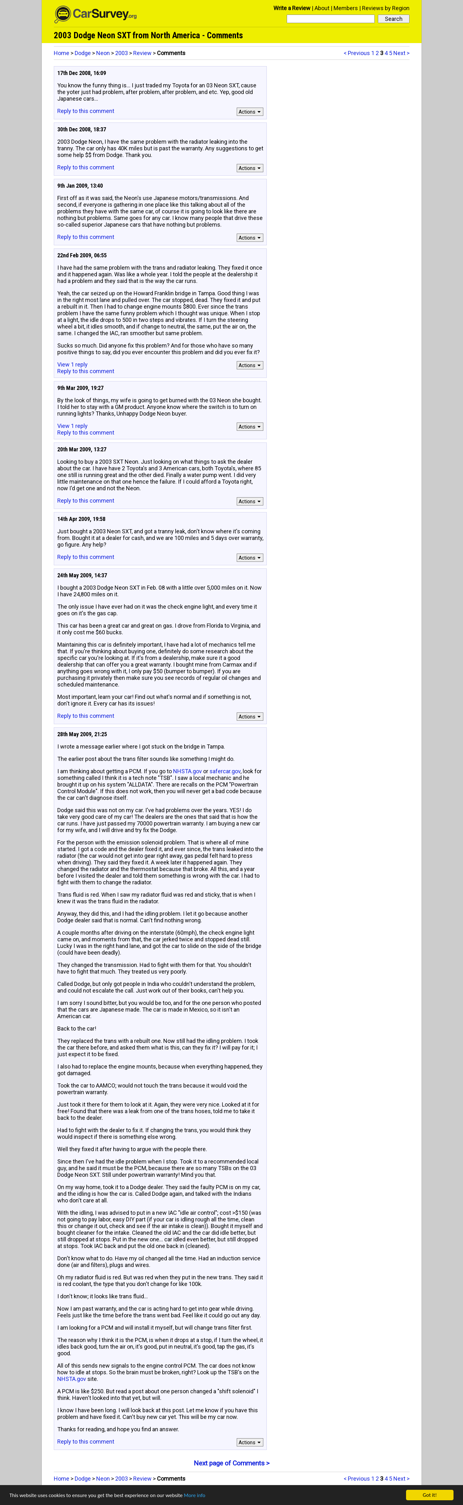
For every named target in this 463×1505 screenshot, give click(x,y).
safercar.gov (225, 771)
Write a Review (291, 8)
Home (61, 53)
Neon (103, 53)
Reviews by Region (386, 8)
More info (194, 1496)
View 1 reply (72, 364)
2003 (121, 53)
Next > (401, 53)
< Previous (357, 53)
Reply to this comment (85, 111)
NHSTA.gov (187, 771)
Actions (250, 112)
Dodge (83, 53)
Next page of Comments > (232, 1463)
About (322, 8)
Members (346, 8)
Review (142, 53)
